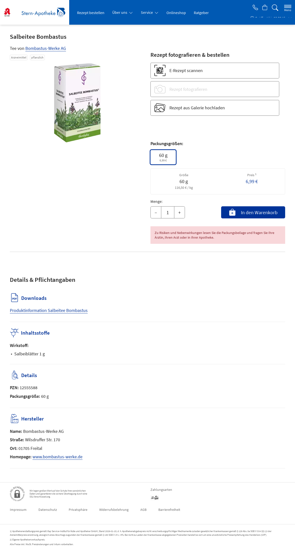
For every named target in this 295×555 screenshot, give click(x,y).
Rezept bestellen (90, 12)
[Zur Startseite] (36, 12)
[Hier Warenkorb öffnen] (264, 8)
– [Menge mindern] (156, 212)
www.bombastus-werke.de (57, 456)
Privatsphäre (78, 509)
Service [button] (147, 12)
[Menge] (167, 212)
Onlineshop (176, 12)
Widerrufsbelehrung (114, 509)
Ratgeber (201, 12)
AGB (143, 509)
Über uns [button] (120, 12)
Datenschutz (47, 509)
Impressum (18, 509)
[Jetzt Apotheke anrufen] (253, 8)
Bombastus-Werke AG (45, 48)
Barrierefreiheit (169, 509)
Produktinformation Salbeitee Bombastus (49, 310)
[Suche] (275, 7)
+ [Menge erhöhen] (179, 212)
